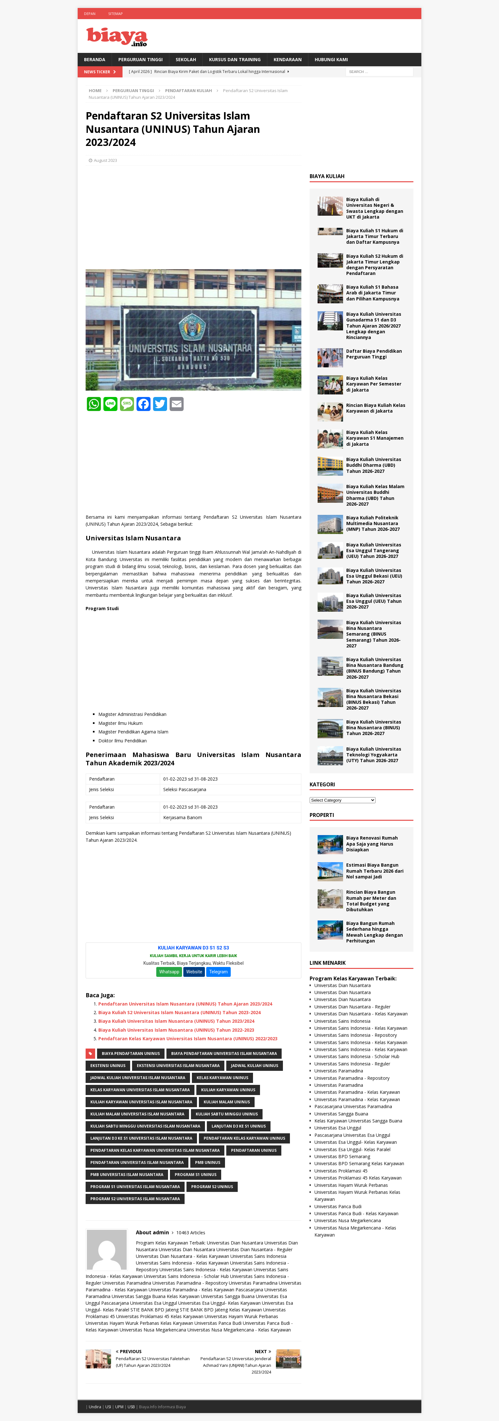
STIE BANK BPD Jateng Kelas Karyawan (221, 1310)
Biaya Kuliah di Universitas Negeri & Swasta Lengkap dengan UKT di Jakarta (374, 208)
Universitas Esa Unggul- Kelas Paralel (352, 1149)
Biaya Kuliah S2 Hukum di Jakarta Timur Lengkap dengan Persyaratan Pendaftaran (374, 265)
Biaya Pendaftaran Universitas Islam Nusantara (224, 1053)
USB (131, 1407)
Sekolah (186, 59)
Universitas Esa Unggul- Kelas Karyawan (219, 1303)
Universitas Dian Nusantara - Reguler (254, 1249)
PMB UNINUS (207, 1162)
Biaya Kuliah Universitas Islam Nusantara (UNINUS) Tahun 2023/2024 (176, 1021)
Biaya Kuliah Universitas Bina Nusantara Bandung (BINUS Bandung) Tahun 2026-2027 (375, 668)
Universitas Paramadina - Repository (190, 1283)
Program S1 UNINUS (195, 1174)
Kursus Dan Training (235, 59)
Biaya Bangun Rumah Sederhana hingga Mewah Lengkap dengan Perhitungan (374, 932)
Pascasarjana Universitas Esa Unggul (139, 1303)
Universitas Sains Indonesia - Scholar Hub (186, 1276)
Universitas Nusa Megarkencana (153, 1330)
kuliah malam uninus (227, 1102)
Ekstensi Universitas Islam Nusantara (178, 1065)
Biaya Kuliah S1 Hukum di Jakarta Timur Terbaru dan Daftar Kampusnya (374, 236)
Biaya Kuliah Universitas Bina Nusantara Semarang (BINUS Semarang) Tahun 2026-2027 (373, 634)
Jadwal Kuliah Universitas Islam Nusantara (137, 1077)
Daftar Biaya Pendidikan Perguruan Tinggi (374, 354)
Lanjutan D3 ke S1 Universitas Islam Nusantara (141, 1138)
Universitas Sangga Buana (138, 1296)
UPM (119, 1407)
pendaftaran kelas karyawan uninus (244, 1138)
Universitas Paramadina (126, 1283)
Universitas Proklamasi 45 (341, 1171)
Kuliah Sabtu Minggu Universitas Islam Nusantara (145, 1126)
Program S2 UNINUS (212, 1186)
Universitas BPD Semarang (342, 1156)
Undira (95, 1407)
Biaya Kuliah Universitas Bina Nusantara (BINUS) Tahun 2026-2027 (373, 727)
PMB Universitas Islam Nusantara (126, 1174)
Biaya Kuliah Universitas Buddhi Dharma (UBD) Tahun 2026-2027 (373, 465)
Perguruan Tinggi (140, 59)
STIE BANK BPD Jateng (154, 1310)
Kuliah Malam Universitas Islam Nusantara (137, 1114)
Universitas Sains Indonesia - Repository (355, 1035)
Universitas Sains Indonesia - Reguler (352, 1064)
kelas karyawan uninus (222, 1077)
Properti (322, 815)
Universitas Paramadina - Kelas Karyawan (191, 1290)
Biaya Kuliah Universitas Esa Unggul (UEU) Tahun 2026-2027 (374, 601)
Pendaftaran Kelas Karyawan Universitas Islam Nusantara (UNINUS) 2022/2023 (188, 1038)
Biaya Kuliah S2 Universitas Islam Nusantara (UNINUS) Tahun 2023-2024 (179, 1012)
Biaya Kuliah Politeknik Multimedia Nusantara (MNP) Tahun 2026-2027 (373, 523)
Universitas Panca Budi (218, 1323)
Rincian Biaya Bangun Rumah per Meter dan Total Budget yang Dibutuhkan (371, 900)
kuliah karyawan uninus (228, 1090)
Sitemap (115, 13)
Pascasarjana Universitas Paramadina (353, 1106)
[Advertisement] (193, 216)
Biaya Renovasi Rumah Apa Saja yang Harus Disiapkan (372, 843)
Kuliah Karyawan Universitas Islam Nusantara (141, 1102)
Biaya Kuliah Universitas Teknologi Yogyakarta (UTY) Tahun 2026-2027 (373, 754)
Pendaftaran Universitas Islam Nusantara (137, 1162)
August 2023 (105, 160)
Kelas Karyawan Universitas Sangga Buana (211, 1296)
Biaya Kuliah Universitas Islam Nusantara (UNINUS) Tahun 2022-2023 (176, 1030)
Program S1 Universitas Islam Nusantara (135, 1186)
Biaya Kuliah (327, 176)
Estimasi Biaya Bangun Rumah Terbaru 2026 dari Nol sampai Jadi (375, 870)
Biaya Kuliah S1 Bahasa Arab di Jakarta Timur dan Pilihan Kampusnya (372, 292)
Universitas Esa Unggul (337, 1128)
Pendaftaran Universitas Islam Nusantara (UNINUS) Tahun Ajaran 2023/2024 (185, 1004)
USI (108, 1407)
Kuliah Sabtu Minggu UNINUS (227, 1114)
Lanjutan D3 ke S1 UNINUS (239, 1126)
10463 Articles (190, 1233)
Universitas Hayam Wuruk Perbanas (241, 1316)
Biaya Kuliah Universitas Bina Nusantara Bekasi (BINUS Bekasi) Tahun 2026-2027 (373, 699)
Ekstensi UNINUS (107, 1065)
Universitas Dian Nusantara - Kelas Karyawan (182, 1256)
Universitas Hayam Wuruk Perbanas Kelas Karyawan (139, 1323)
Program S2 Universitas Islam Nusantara (135, 1198)
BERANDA (94, 59)
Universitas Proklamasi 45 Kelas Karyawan (159, 1316)
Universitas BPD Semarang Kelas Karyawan (359, 1163)
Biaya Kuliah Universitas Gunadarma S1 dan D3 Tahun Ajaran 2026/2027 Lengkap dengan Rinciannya (373, 325)
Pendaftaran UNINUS (254, 1150)
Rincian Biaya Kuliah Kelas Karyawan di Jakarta (375, 408)
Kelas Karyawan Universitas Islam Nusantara (140, 1090)
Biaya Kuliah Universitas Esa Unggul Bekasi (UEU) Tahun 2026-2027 (374, 576)
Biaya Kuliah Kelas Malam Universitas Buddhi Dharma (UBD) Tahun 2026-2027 (375, 495)
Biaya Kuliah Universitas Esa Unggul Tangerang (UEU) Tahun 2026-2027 (373, 550)
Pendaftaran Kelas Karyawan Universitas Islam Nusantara (155, 1150)
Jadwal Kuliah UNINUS (254, 1065)
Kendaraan (288, 59)
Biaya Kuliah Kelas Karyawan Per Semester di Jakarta (373, 384)
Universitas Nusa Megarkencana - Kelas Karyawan (239, 1330)
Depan (89, 13)
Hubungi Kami (331, 59)
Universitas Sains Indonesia (258, 1256)
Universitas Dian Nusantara (235, 1243)
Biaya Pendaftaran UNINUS (131, 1053)
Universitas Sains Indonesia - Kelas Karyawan (182, 1263)
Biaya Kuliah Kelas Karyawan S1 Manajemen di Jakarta (375, 438)
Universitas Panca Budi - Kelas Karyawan (356, 1213)
